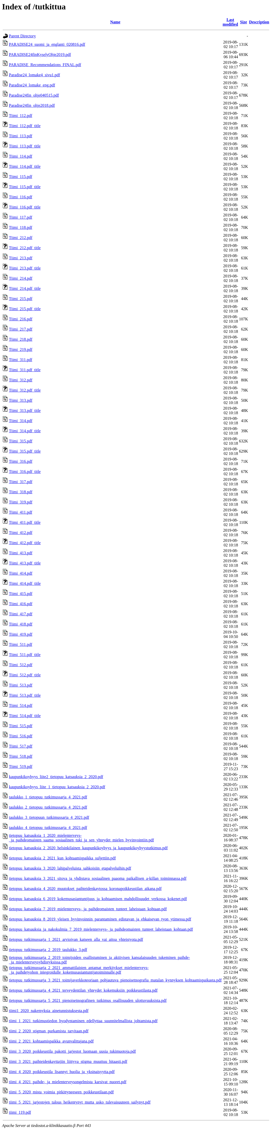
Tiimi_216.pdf (20, 319)
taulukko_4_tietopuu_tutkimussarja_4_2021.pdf (48, 827)
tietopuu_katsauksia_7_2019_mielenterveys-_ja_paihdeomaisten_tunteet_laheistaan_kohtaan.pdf (88, 909)
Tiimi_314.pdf (20, 421)
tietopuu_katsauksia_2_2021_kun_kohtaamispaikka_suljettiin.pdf (62, 858)
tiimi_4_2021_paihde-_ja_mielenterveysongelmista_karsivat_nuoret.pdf (67, 1082)
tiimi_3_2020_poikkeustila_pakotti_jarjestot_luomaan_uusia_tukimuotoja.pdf (72, 1051)
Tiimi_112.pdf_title (25, 126)
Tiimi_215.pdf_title (25, 309)
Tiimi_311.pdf (20, 360)
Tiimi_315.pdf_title (25, 451)
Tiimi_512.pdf (20, 665)
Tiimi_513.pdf (20, 685)
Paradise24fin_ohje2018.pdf (32, 105)
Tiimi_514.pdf (20, 705)
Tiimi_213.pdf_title (25, 268)
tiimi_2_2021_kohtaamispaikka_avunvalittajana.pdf (51, 1041)
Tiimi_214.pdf (20, 278)
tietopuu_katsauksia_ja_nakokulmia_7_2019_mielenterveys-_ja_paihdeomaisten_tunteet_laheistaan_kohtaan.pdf (101, 929)
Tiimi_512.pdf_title (25, 675)
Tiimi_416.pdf (20, 604)
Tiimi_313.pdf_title (25, 410)
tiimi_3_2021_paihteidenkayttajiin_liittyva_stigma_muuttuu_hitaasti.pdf (68, 1061)
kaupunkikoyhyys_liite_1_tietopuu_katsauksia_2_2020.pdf (57, 787)
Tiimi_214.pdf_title (25, 288)
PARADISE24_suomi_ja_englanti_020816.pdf (47, 44)
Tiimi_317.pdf (20, 482)
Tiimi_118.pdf (20, 227)
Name (115, 22)
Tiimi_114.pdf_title (25, 166)
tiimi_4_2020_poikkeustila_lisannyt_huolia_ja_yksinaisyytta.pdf (62, 1071)
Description (259, 22)
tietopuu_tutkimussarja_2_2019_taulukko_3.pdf (48, 949)
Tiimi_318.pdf (20, 492)
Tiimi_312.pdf (20, 380)
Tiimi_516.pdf (20, 736)
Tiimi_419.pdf (20, 634)
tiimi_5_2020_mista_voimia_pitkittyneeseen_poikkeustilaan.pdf (61, 1092)
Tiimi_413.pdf (20, 553)
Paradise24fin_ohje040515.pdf (34, 95)
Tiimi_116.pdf (20, 197)
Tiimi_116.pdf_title (25, 207)
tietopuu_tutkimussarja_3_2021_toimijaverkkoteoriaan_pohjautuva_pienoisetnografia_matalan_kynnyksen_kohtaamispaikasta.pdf (115, 980)
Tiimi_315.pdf (20, 441)
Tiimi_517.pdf (20, 746)
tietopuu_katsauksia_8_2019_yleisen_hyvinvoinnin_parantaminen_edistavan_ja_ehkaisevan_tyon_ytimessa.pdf (100, 919)
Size (243, 22)
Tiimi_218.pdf (20, 339)
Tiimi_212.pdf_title (25, 248)
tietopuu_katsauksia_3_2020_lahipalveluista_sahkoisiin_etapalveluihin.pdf (70, 868)
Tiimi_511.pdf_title (25, 654)
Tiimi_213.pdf (20, 258)
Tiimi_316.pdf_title (25, 471)
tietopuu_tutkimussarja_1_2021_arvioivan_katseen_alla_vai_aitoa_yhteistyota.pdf (76, 939)
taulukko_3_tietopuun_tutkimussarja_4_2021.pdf (49, 817)
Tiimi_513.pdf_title (25, 695)
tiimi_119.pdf (20, 1112)
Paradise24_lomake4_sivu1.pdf (34, 75)
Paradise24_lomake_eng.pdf (32, 85)
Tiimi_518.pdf (20, 756)
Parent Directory (22, 36)
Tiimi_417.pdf (20, 614)
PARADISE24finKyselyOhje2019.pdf (40, 54)
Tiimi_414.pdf (20, 573)
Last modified (230, 22)
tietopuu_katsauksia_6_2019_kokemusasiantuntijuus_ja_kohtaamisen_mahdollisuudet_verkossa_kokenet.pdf (98, 899)
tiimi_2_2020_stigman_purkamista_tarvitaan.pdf (48, 1031)
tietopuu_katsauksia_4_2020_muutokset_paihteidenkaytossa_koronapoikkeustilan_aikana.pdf (85, 888)
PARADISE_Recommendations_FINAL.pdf (45, 65)
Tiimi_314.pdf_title (25, 431)
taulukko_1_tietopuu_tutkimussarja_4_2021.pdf (48, 797)
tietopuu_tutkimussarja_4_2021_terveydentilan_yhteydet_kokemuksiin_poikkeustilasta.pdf (83, 990)
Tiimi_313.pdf (20, 400)
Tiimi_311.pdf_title (25, 370)
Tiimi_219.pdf (20, 349)
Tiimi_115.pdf (20, 176)
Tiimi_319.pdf (20, 502)
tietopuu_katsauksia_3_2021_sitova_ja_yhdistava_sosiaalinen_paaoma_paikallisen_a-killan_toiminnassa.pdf (97, 878)
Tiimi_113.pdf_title (25, 146)
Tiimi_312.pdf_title (25, 390)
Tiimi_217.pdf (20, 329)
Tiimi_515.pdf (20, 726)
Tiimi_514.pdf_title (25, 715)
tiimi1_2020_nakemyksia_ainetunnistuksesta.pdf (48, 1010)
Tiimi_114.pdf (20, 156)
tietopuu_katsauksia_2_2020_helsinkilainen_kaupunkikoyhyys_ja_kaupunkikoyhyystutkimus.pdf (88, 848)
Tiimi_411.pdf (20, 512)
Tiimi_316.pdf (20, 461)
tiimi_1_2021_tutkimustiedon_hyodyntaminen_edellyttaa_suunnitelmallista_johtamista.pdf (83, 1021)
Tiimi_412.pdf (20, 532)
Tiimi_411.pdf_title (25, 522)
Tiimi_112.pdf (20, 115)
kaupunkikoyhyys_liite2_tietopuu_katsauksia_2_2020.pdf (56, 777)
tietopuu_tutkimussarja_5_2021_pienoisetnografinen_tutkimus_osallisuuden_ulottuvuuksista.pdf (88, 1000)
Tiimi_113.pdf (20, 136)
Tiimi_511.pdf (20, 644)
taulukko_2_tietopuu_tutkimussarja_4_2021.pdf (48, 807)
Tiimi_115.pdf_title (25, 187)
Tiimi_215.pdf (20, 298)
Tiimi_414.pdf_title (25, 583)
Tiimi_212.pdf (20, 237)
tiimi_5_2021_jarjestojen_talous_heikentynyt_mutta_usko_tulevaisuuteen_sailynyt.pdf (80, 1102)
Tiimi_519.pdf (20, 766)
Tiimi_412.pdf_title (25, 543)
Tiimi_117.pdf (20, 217)
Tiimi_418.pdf (20, 624)
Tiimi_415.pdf (20, 593)
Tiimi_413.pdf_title (25, 563)
